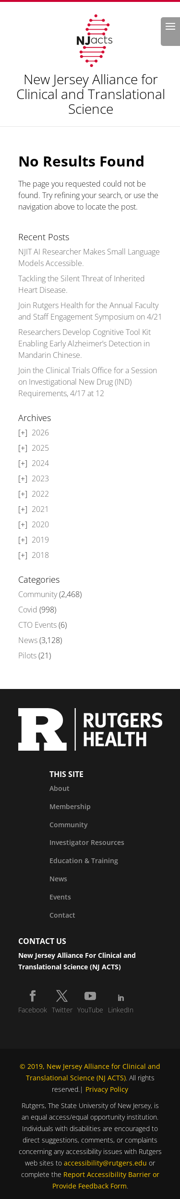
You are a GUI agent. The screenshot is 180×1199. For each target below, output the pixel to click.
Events (60, 896)
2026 (40, 432)
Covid (27, 609)
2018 (40, 555)
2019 (40, 539)
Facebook (32, 1009)
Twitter (62, 1009)
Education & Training (83, 860)
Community (37, 594)
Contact (62, 915)
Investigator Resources (86, 842)
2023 (40, 478)
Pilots (27, 655)
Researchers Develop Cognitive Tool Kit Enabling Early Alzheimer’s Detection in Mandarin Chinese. (84, 343)
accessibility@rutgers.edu (105, 1162)
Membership (70, 806)
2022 (40, 493)
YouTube (90, 1009)
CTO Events (37, 625)
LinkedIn (120, 1009)
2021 (40, 509)
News (27, 640)
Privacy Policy (106, 1089)
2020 (40, 524)
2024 (40, 463)
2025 (40, 448)
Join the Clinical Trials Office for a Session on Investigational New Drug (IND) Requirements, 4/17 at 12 (87, 382)
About (59, 788)
